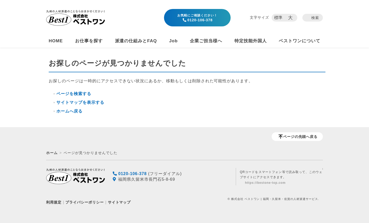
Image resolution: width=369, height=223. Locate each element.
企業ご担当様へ (206, 40)
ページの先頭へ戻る (300, 137)
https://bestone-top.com (265, 183)
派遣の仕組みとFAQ (136, 40)
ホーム (52, 153)
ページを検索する (73, 94)
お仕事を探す (89, 40)
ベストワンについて (299, 40)
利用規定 (53, 202)
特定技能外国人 (250, 40)
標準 (278, 17)
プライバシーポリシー (84, 202)
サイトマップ (119, 202)
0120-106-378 (197, 18)
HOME (56, 40)
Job (173, 40)
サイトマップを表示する (80, 102)
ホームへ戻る (69, 111)
